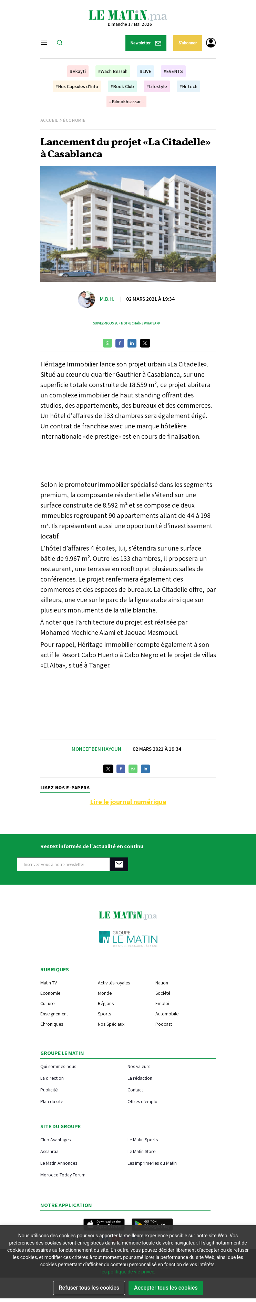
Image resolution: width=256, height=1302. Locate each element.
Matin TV (48, 983)
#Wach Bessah (112, 71)
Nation (161, 983)
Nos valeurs (138, 1066)
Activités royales (114, 983)
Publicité (49, 1089)
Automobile (166, 1014)
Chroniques (51, 1024)
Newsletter (146, 43)
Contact (135, 1089)
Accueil (49, 120)
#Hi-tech (188, 86)
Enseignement (54, 1014)
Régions (106, 1003)
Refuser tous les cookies (89, 1287)
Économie (74, 120)
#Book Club (122, 86)
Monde (105, 993)
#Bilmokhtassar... (126, 101)
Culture (47, 1003)
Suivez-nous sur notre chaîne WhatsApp (126, 323)
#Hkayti (78, 71)
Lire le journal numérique (128, 801)
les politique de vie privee (127, 1271)
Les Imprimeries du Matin (152, 1163)
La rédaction (139, 1078)
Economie (50, 993)
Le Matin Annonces (58, 1163)
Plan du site (51, 1101)
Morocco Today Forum (62, 1174)
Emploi (162, 1003)
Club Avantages (55, 1139)
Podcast (163, 1024)
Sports (104, 1014)
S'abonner (187, 43)
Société (162, 993)
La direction (52, 1078)
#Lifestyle (156, 86)
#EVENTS (173, 71)
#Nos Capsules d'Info (76, 86)
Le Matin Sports (142, 1139)
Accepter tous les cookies (165, 1287)
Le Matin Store (141, 1151)
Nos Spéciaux (111, 1024)
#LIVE (145, 71)
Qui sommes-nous (58, 1066)
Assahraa (49, 1151)
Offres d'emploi (142, 1101)
